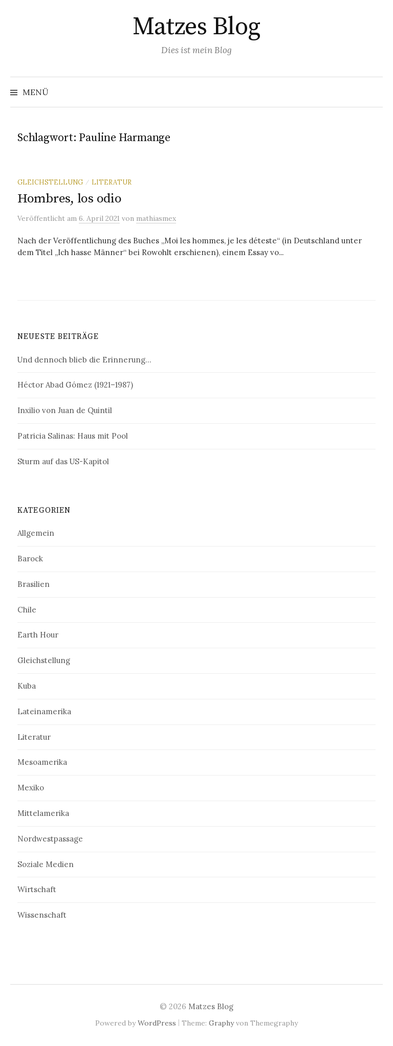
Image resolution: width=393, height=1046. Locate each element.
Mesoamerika (42, 762)
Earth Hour (37, 635)
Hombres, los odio (69, 199)
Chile (26, 610)
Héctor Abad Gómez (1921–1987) (75, 385)
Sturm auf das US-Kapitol (63, 461)
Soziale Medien (45, 864)
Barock (30, 558)
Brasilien (33, 584)
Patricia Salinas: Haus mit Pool (72, 436)
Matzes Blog (196, 27)
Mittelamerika (43, 813)
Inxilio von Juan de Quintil (64, 410)
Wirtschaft (36, 889)
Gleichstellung (50, 182)
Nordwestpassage (50, 839)
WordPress (157, 1023)
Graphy (221, 1023)
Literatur (112, 182)
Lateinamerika (44, 711)
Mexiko (30, 787)
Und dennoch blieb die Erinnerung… (84, 360)
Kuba (26, 686)
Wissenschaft (42, 915)
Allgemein (35, 533)
